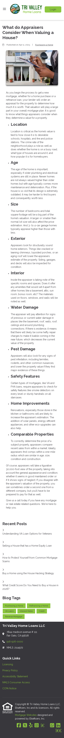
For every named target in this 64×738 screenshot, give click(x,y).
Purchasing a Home (44, 45)
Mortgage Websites (26, 715)
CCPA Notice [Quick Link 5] (9, 688)
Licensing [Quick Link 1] (7, 664)
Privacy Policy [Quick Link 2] (10, 670)
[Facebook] (19, 725)
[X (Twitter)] (25, 725)
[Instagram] (36, 725)
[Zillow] (44, 725)
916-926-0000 (15, 641)
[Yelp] (31, 725)
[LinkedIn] (58, 725)
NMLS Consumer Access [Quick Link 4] (16, 682)
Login (53, 9)
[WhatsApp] (52, 725)
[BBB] (58, 730)
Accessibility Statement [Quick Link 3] (15, 676)
